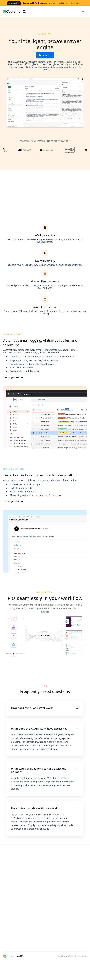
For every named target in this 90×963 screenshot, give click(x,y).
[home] (40, 11)
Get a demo (45, 55)
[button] (83, 12)
